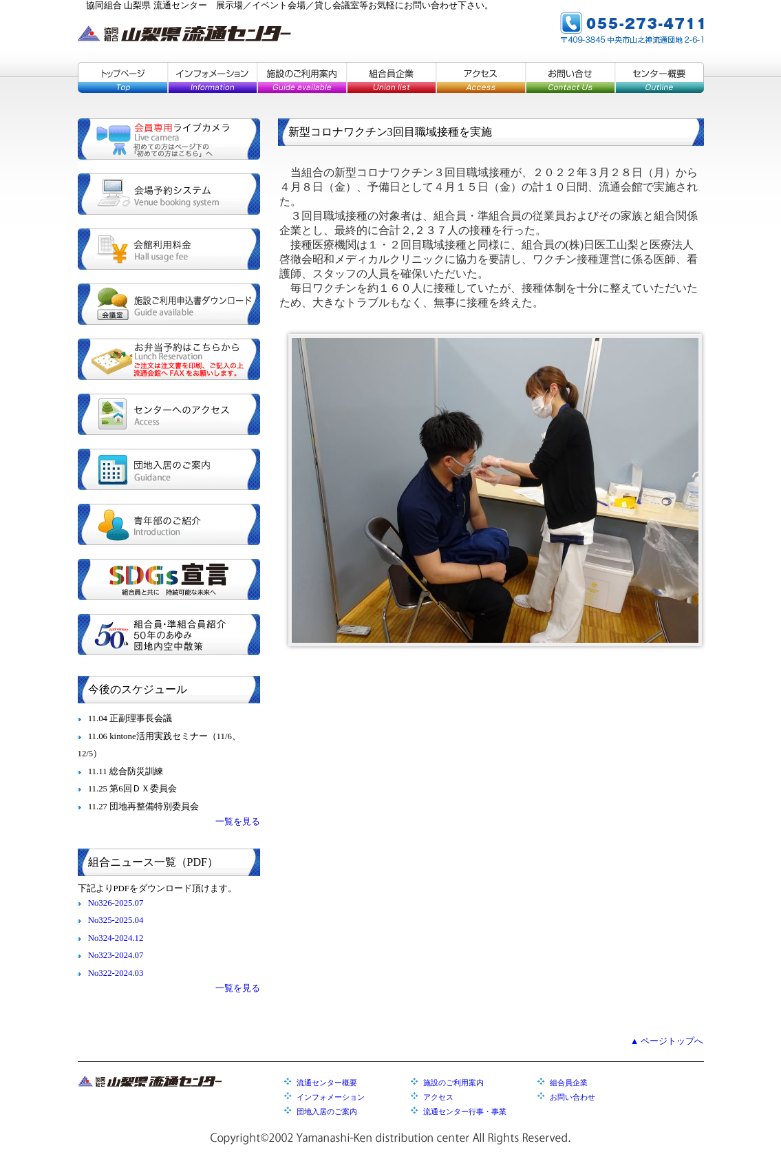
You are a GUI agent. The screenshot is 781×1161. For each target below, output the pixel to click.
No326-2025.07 (116, 903)
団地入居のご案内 (169, 469)
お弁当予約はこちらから (169, 359)
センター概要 (659, 77)
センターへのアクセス (169, 414)
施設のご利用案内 (301, 77)
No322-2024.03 (116, 973)
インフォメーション (212, 77)
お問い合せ (569, 77)
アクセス (480, 77)
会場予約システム (169, 194)
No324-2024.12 (116, 938)
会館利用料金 (169, 249)
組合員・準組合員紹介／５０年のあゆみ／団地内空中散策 (169, 634)
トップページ (122, 77)
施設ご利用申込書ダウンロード (169, 304)
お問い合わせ (572, 1097)
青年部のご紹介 (169, 524)
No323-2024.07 (116, 955)
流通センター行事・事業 (464, 1111)
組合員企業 (391, 77)
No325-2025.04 (116, 920)
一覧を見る (237, 822)
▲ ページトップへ (667, 1041)
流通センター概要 (327, 1082)
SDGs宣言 (169, 579)
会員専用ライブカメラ (169, 139)
